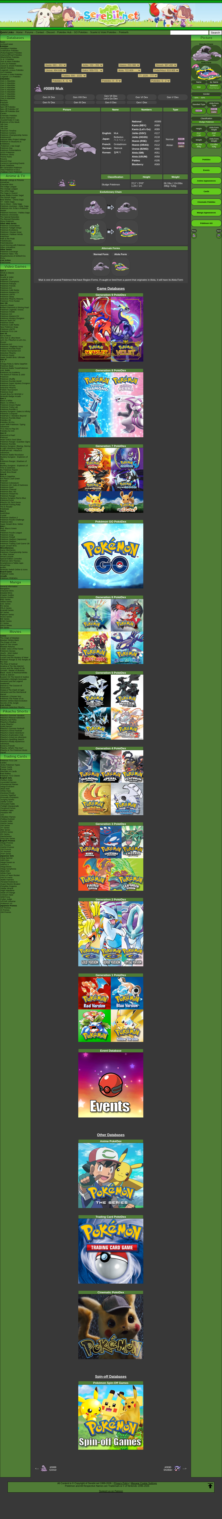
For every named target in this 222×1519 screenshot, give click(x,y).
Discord (51, 32)
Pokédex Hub (64, 32)
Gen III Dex (80, 102)
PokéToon (4, 236)
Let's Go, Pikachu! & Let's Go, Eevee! (13, 341)
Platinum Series (7, 615)
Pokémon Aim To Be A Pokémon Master (14, 209)
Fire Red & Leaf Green (10, 479)
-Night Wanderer (7, 890)
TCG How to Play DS (9, 429)
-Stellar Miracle (6, 888)
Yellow (3, 531)
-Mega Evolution (7, 786)
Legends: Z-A (6, 279)
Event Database (7, 165)
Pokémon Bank (6, 366)
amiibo (3, 567)
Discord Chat (5, 161)
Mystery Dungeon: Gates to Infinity (15, 411)
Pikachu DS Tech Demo (10, 502)
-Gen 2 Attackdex (7, 83)
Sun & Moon (5, 336)
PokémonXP (5, 137)
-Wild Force (5, 897)
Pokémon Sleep (7, 297)
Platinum (4, 437)
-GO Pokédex (6, 72)
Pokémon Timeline (8, 131)
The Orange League (9, 189)
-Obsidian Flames (8, 817)
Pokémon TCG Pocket (10, 301)
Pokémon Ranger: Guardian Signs (15, 442)
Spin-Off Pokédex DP (9, 109)
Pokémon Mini (6, 522)
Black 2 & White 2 (8, 403)
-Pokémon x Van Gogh (10, 146)
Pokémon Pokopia (8, 284)
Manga (15, 582)
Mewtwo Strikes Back (9, 640)
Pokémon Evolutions (9, 230)
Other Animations (7, 247)
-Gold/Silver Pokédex (9, 51)
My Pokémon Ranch (9, 470)
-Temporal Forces (7, 808)
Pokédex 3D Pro (7, 422)
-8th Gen (4, 126)
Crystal (3, 515)
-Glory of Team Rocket (10, 875)
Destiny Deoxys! (7, 655)
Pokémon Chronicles (9, 215)
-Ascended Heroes (8, 782)
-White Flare (5, 791)
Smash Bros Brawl (8, 472)
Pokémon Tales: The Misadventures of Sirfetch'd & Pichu (13, 256)
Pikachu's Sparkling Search (12, 739)
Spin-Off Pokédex (7, 107)
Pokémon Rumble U (9, 409)
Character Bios (6, 184)
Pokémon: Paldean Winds (11, 234)
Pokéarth (123, 32)
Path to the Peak (7, 239)
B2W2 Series (6, 621)
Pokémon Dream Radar (10, 405)
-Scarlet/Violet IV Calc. (10, 120)
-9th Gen (4, 124)
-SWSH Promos (7, 847)
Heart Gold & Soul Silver (10, 440)
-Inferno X (4, 864)
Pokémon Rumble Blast (10, 418)
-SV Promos (5, 845)
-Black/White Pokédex (9, 57)
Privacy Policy (121, 1483)
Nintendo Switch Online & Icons (14, 569)
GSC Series (5, 604)
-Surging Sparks (7, 799)
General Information (9, 586)
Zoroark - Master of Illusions (12, 670)
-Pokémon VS (6, 903)
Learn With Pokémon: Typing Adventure (12, 425)
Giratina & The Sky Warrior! (12, 666)
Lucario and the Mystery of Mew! (14, 657)
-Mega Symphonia (8, 869)
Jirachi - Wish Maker (9, 653)
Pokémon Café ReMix (9, 290)
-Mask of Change (7, 893)
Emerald (4, 481)
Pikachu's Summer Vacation (12, 715)
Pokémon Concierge (9, 252)
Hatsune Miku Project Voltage (13, 139)
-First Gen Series (7, 838)
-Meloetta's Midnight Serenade (13, 679)
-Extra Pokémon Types (10, 765)
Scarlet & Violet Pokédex (103, 32)
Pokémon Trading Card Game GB (14, 543)
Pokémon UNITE (7, 294)
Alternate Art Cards (8, 771)
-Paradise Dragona (8, 886)
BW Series (5, 619)
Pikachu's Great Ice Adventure (13, 737)
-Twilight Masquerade (9, 806)
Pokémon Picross (7, 385)
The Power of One (8, 642)
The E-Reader (6, 507)
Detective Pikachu (8, 353)
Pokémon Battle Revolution (12, 455)
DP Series (4, 612)
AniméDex (4, 182)
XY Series (4, 623)
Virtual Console (6, 556)
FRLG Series (5, 608)
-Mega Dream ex (7, 862)
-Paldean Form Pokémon (11, 172)
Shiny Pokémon (7, 221)
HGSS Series (6, 617)
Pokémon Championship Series (14, 135)
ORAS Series (6, 625)
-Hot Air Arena (6, 877)
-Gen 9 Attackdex (7, 98)
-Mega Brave (5, 867)
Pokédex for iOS (7, 431)
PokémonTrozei (7, 500)
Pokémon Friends (8, 286)
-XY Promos (5, 851)
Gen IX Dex (49, 97)
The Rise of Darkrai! (9, 664)
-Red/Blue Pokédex (8, 48)
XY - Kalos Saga (7, 202)
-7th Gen (4, 129)
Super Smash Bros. (8, 546)
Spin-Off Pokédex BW (9, 111)
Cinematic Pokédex (8, 116)
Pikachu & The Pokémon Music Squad (13, 751)
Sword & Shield (7, 305)
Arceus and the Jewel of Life (12, 668)
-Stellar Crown (6, 802)
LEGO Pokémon (7, 152)
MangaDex (5, 589)
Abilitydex (4, 105)
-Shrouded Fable (7, 804)
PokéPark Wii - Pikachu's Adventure (11, 451)
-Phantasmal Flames (9, 784)
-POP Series (5, 854)
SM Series (4, 628)
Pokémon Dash (7, 487)
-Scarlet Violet (6, 821)
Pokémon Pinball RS (9, 494)
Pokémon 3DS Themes (10, 561)
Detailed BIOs (6, 593)
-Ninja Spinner (6, 858)
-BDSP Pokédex (7, 68)
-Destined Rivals (7, 793)
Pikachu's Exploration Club (11, 735)
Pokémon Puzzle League (11, 533)
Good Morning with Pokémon (12, 245)
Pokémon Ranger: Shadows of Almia (13, 462)
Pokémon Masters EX (9, 292)
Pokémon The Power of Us (11, 699)
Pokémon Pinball (7, 537)
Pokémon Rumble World (10, 381)
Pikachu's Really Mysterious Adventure (12, 742)
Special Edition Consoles (11, 559)
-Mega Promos (6, 843)
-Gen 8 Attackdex (7, 96)
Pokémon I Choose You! (10, 696)
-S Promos (5, 910)
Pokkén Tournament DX (10, 351)
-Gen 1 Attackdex (7, 81)
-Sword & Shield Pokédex (11, 66)
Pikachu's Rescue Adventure (12, 718)
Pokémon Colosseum (9, 483)
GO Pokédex (81, 32)
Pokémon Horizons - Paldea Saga (15, 213)
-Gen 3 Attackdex (7, 85)
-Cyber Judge (6, 899)
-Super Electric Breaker (10, 884)
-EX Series (5, 834)
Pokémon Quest (7, 355)
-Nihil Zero (4, 860)
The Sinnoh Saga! (8, 197)
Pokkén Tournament (9, 390)
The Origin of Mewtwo (9, 638)
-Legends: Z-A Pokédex (10, 77)
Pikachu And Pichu (8, 720)
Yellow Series (6, 602)
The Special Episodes (9, 217)
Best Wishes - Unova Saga (12, 200)
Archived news (6, 44)
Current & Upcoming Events (12, 163)
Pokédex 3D (5, 420)
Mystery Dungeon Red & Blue (13, 498)
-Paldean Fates (6, 810)
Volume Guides (6, 597)
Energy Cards (6, 769)
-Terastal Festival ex (9, 882)
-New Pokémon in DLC (10, 170)
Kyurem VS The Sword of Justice (14, 677)
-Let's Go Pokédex (8, 64)
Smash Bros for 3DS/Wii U (11, 394)
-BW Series (5, 830)
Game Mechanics (7, 118)
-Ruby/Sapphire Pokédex (11, 53)
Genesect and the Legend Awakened (11, 682)
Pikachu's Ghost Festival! (11, 731)
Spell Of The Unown (9, 644)
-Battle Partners (7, 880)
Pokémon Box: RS (8, 492)
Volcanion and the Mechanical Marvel (13, 693)
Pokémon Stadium (8, 541)
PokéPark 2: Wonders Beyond (13, 416)
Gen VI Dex (141, 97)
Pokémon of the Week (9, 122)
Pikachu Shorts (15, 711)
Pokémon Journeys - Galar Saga (14, 206)
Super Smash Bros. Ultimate (12, 357)
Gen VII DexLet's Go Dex (111, 97)
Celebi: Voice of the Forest (11, 649)
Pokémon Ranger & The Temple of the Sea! (15, 661)
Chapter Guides (7, 595)
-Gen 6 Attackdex (7, 92)
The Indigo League (8, 187)
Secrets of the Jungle (9, 703)
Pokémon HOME (7, 312)
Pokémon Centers (8, 133)
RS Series (4, 606)
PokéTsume (5, 262)
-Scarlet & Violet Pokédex (11, 74)
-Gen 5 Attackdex (7, 90)
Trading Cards (15, 756)
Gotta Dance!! (6, 726)
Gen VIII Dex (80, 97)
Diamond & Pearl (7, 435)
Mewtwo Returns (7, 647)
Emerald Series (7, 610)
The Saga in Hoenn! (9, 193)
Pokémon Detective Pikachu (12, 707)
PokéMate (4, 509)
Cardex (3, 113)
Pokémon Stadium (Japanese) (13, 539)
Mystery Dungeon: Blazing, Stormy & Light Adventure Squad (15, 447)
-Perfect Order (6, 780)
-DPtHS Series (6, 832)
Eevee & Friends (7, 746)
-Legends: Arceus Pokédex (12, 70)
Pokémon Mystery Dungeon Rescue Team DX (12, 319)
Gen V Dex (173, 97)
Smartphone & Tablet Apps (11, 563)
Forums (29, 32)
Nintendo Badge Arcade (10, 396)
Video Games (15, 266)
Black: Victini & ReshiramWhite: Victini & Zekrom (14, 674)
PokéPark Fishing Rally (10, 505)
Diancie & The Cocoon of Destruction (11, 687)
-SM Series (5, 825)
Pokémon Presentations (10, 150)
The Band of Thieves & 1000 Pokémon (12, 376)
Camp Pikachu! (6, 724)
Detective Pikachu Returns (11, 299)
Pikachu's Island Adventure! (12, 733)
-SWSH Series (6, 823)
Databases (15, 38)
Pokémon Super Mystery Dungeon (15, 383)
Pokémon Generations (10, 226)
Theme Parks (6, 157)
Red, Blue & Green (8, 528)
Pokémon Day (6, 148)
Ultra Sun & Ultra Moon (10, 338)
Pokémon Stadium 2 (9, 518)
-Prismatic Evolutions (9, 797)
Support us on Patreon (111, 1491)
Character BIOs (7, 591)
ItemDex (4, 100)
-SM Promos (5, 849)
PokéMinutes (5, 241)
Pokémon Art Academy (10, 372)
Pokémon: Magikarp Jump (11, 346)
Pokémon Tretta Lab (9, 407)
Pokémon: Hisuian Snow (10, 232)
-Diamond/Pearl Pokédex (11, 55)
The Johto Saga (7, 191)
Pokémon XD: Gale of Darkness (14, 485)
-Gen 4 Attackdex (7, 87)
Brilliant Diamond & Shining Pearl (14, 307)
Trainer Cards (6, 767)
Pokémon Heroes (7, 651)
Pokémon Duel (6, 392)
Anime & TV (15, 176)
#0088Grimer (53, 1468)
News (2, 42)
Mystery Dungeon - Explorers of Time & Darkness (14, 467)
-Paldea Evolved (7, 819)
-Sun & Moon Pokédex (10, 61)
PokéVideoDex (6, 243)
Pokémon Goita (7, 574)
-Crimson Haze (6, 895)
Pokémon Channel (8, 489)
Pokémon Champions (9, 281)
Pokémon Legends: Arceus (12, 310)
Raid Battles (5, 773)
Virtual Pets (5, 565)
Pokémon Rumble (8, 444)
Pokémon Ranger (7, 496)
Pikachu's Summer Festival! (12, 728)
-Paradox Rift (6, 812)
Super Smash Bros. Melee (11, 524)
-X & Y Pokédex (7, 59)
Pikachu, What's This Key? (11, 748)
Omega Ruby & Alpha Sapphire (13, 364)
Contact (40, 32)
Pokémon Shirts (7, 155)
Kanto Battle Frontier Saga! (12, 195)
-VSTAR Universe (7, 901)
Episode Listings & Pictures (12, 180)
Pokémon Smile (7, 323)
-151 (2, 815)
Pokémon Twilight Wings (10, 228)
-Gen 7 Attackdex (7, 94)
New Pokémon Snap (9, 327)
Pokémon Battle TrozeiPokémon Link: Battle (14, 369)
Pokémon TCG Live (8, 331)
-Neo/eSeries (6, 836)
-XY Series (5, 828)
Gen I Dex (141, 102)
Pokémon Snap (7, 535)
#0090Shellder (167, 1468)
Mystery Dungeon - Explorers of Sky (14, 458)
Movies (15, 631)
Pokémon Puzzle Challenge (12, 520)
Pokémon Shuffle (7, 379)
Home (19, 32)
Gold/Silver (5, 513)
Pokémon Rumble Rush (10, 349)
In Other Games (7, 554)
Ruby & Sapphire (7, 476)
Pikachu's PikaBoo (8, 722)
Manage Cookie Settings (144, 1483)
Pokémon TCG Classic (10, 776)
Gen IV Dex (49, 102)
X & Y (2, 362)
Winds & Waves (7, 273)
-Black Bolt (5, 789)
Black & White (6, 401)
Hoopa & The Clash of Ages (12, 690)
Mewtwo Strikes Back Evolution (13, 701)
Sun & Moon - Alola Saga (11, 204)
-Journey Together (8, 795)
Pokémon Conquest (8, 414)
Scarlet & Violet (6, 277)
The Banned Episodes (10, 219)
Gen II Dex (111, 102)
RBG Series (5, 599)
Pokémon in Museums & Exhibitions (10, 143)
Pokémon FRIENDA (9, 578)
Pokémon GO (6, 288)
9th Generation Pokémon (11, 168)
